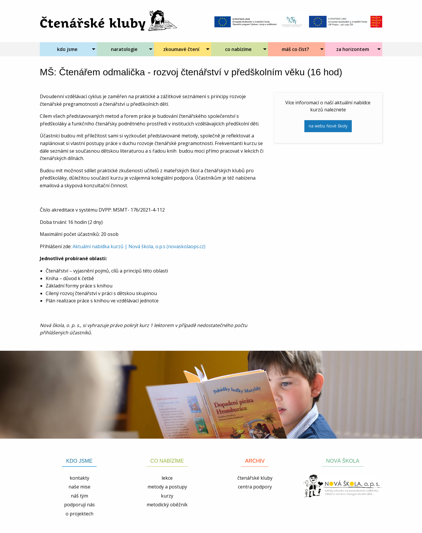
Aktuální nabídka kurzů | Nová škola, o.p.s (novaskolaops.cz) (139, 246)
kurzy (167, 496)
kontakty (79, 478)
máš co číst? (295, 49)
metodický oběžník (167, 504)
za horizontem (352, 49)
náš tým (79, 496)
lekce (167, 478)
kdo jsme (67, 49)
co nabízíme (238, 49)
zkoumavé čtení (181, 49)
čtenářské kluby (254, 478)
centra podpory (255, 486)
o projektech (79, 513)
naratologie (124, 49)
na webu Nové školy (328, 126)
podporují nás (79, 504)
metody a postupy (167, 486)
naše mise (79, 486)
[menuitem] (68, 49)
